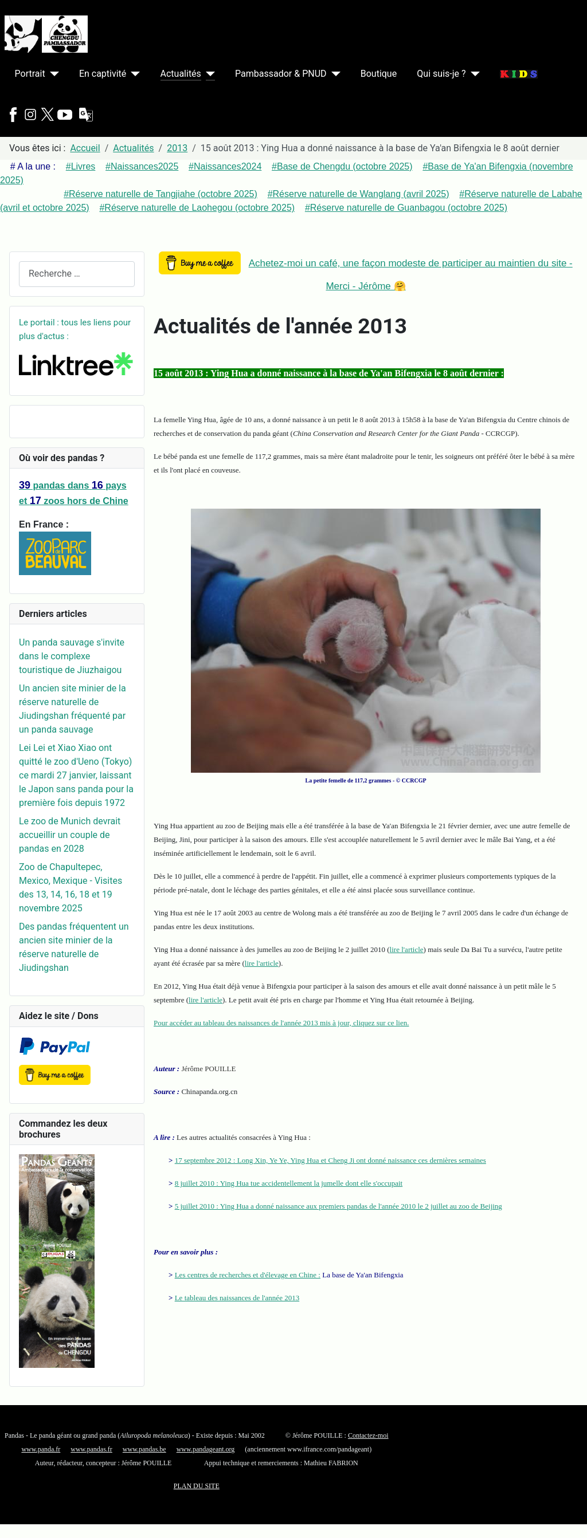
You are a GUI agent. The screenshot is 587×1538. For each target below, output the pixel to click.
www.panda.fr (40, 1449)
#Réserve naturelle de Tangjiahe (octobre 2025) (160, 194)
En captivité (102, 73)
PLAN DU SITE (197, 1486)
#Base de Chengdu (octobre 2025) (342, 166)
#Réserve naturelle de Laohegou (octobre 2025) (197, 208)
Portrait (30, 73)
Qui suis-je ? (441, 73)
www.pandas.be (144, 1449)
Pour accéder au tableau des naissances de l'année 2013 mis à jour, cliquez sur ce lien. (281, 1022)
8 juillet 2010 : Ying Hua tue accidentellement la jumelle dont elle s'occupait (289, 1183)
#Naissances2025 (141, 166)
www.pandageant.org (206, 1449)
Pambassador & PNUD (281, 73)
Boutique (379, 73)
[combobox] (77, 274)
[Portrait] (52, 74)
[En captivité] (133, 74)
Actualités (181, 73)
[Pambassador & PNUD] (334, 74)
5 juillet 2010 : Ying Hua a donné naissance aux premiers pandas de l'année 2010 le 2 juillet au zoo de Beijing (338, 1206)
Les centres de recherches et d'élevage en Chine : (247, 1274)
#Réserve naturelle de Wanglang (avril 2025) (358, 194)
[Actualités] (208, 74)
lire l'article (407, 949)
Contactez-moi (368, 1435)
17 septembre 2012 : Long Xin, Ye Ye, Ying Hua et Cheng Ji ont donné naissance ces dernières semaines (330, 1160)
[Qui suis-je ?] (473, 74)
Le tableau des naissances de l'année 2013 (237, 1297)
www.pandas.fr (91, 1449)
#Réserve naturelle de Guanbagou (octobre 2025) (406, 208)
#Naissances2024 (225, 166)
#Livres (81, 166)
